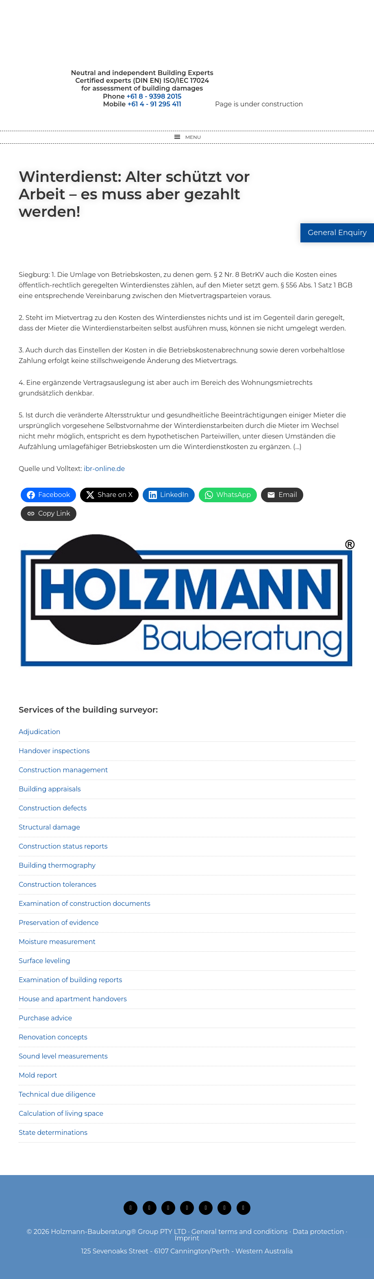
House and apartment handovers (73, 999)
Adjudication (40, 732)
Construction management (63, 770)
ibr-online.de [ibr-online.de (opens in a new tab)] (104, 469)
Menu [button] (193, 137)
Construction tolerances (57, 884)
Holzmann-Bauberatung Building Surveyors (187, 34)
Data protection (318, 1232)
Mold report (38, 1075)
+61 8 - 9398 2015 (153, 96)
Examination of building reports (70, 980)
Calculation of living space (61, 1113)
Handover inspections (54, 751)
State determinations (53, 1132)
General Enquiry (337, 232)
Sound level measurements (63, 1056)
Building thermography (57, 865)
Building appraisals (50, 789)
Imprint (187, 1238)
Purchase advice (45, 1018)
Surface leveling (44, 961)
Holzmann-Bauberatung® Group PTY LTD (118, 1232)
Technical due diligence (57, 1094)
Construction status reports (63, 846)
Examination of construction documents (84, 903)
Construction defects (53, 808)
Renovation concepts (53, 1037)
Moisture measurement (57, 942)
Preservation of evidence (59, 923)
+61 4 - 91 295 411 (154, 104)
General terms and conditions (239, 1232)
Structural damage (49, 827)
